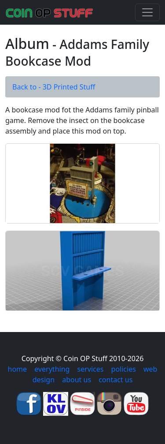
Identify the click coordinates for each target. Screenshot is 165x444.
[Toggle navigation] (147, 12)
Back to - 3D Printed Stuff (53, 87)
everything (52, 369)
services (90, 369)
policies (123, 369)
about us (76, 379)
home (17, 369)
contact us (115, 379)
